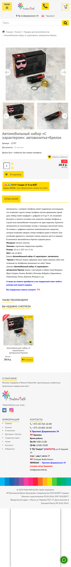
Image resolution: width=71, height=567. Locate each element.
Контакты (9, 445)
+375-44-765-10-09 (42, 423)
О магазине (10, 430)
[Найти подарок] (65, 23)
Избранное (10, 449)
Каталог (18, 32)
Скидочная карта (12, 438)
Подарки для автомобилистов (36, 32)
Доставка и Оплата (13, 434)
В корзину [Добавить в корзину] (15, 174)
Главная (9, 32)
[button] (63, 72)
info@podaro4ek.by (38, 469)
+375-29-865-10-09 (42, 427)
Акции (7, 441)
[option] (18, 339)
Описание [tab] (11, 199)
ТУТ (38, 289)
